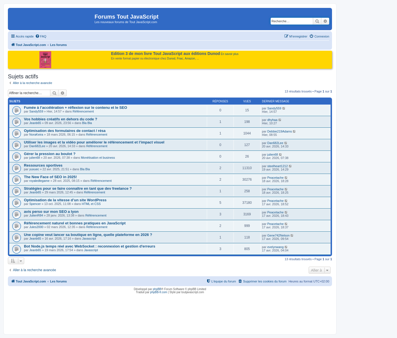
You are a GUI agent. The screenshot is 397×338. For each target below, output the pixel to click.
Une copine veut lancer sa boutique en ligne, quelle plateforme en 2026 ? (88, 235)
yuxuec (34, 169)
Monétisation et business (98, 157)
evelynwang (275, 247)
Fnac (180, 58)
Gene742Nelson (278, 235)
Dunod (171, 58)
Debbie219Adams (279, 131)
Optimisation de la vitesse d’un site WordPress (65, 200)
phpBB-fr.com (158, 292)
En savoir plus (230, 54)
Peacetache (275, 177)
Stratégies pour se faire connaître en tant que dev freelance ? (78, 188)
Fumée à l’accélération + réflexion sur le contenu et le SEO (75, 107)
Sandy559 (36, 111)
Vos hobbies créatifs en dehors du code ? (60, 119)
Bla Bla (87, 123)
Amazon (190, 58)
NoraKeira (36, 134)
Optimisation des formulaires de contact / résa (65, 131)
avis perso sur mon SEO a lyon (51, 211)
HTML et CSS (91, 204)
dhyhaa (272, 119)
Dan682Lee (37, 146)
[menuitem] (40, 36)
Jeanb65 (35, 123)
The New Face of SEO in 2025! (50, 177)
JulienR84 (36, 215)
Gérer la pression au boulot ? (49, 154)
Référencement (83, 111)
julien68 (34, 157)
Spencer (35, 204)
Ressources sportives (43, 165)
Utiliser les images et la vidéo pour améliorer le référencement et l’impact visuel (94, 142)
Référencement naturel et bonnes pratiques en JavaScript (74, 223)
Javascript (89, 238)
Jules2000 (36, 227)
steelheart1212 (277, 166)
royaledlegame (39, 180)
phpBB (157, 289)
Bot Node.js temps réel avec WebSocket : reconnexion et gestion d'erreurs (89, 246)
